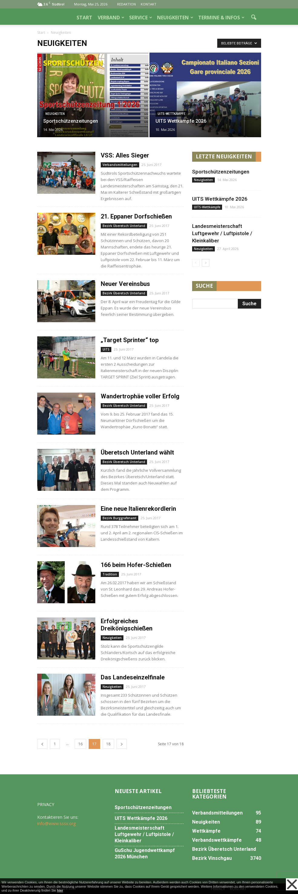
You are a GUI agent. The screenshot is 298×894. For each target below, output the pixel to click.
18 (108, 744)
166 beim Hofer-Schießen (136, 564)
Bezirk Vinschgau (212, 858)
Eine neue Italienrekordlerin (138, 508)
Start (41, 32)
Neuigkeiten (55, 113)
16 (80, 744)
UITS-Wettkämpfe (171, 113)
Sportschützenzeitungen (220, 172)
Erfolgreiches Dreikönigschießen (126, 624)
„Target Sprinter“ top (130, 340)
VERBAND (111, 17)
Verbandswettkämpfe (217, 840)
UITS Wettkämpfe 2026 (219, 199)
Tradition (110, 574)
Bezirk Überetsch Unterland (124, 226)
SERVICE (140, 17)
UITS (106, 349)
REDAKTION (126, 4)
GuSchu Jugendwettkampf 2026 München (145, 853)
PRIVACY (45, 804)
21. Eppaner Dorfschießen (136, 216)
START (84, 17)
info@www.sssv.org (56, 823)
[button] (254, 17)
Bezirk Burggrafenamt (119, 518)
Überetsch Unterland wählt (137, 452)
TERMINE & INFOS (221, 17)
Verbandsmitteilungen (120, 165)
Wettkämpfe (206, 831)
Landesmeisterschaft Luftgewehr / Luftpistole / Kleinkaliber (222, 233)
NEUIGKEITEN (175, 17)
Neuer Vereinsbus (125, 283)
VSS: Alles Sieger (125, 155)
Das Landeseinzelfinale (133, 677)
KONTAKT (148, 4)
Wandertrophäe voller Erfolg (140, 396)
